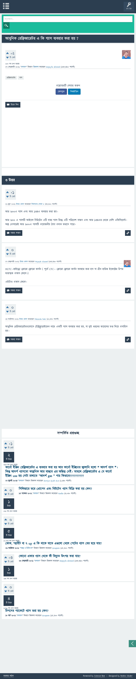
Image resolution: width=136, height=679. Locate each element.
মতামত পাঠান (9, 676)
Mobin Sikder (126, 675)
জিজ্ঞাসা (36, 66)
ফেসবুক (61, 91)
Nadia (60, 493)
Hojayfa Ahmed (67, 560)
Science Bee (99, 675)
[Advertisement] (68, 138)
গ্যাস (20, 77)
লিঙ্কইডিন (74, 91)
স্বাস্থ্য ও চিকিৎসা (26, 548)
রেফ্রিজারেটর (11, 77)
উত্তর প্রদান (20, 204)
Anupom (56, 548)
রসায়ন (23, 66)
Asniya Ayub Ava (51, 480)
